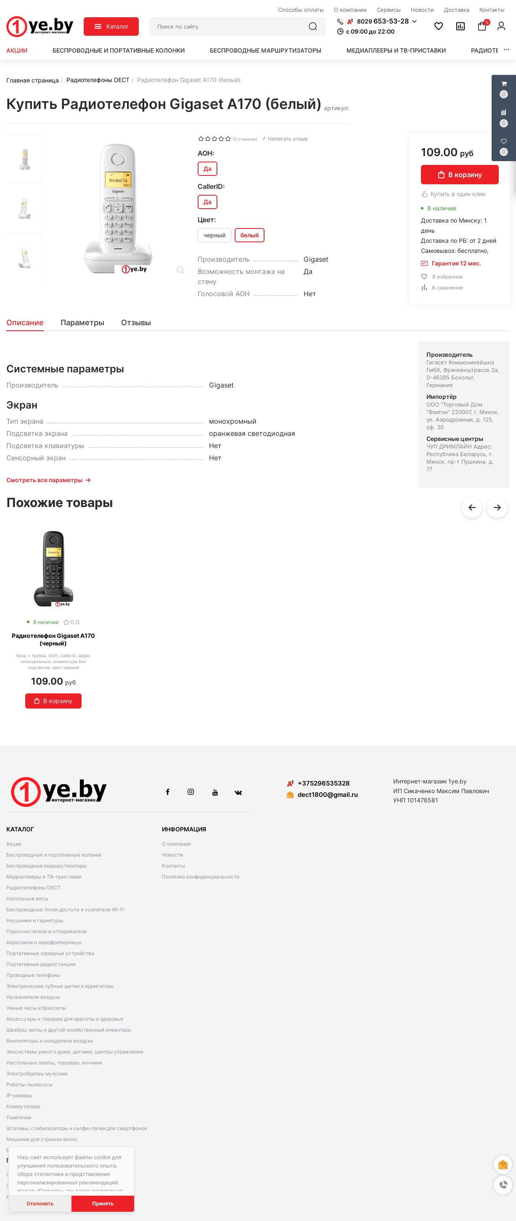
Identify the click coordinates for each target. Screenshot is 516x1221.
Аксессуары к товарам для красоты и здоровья (64, 1019)
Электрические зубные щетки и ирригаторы (60, 986)
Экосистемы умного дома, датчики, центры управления (74, 1051)
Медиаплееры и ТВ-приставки (396, 50)
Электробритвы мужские (37, 1073)
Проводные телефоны (33, 975)
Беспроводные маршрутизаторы (265, 50)
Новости (172, 855)
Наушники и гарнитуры (34, 920)
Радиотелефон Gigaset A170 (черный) (53, 639)
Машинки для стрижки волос (42, 1139)
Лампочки (18, 1117)
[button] (503, 1185)
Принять (103, 1203)
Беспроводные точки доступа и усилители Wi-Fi (65, 909)
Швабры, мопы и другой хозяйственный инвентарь (68, 1030)
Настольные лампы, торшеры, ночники (54, 1062)
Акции (16, 50)
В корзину (460, 174)
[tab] (29, 322)
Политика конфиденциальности (200, 876)
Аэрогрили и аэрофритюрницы (44, 942)
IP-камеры (19, 1095)
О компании (176, 844)
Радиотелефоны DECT (33, 887)
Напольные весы (27, 898)
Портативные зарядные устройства (50, 953)
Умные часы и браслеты (36, 1008)
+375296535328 (318, 783)
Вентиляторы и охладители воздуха (49, 1041)
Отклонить (39, 1203)
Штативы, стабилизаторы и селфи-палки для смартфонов (76, 1128)
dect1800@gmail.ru (328, 795)
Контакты (173, 866)
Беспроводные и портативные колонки (119, 50)
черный (214, 235)
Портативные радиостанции (41, 964)
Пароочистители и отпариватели (46, 931)
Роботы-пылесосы (29, 1084)
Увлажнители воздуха (33, 997)
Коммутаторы (23, 1106)
